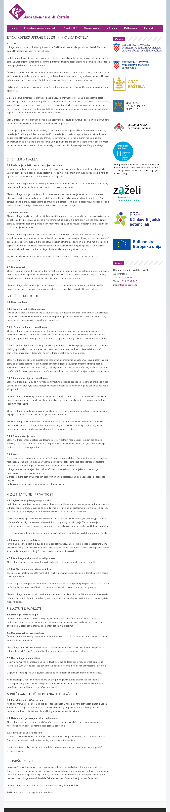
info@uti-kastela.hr (127, 284)
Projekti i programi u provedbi (40, 28)
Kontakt (148, 28)
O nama (112, 28)
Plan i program (92, 28)
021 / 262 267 (129, 281)
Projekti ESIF (70, 28)
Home (14, 28)
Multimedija (130, 28)
